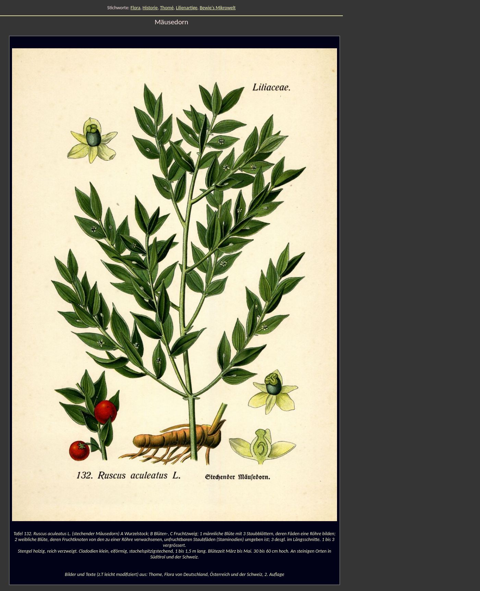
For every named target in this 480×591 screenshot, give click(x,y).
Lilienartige (186, 8)
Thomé (167, 8)
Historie (150, 8)
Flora (135, 8)
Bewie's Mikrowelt (218, 8)
